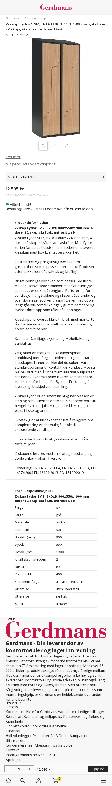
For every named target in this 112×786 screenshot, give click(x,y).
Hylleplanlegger (19, 735)
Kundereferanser (20, 745)
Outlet (64, 735)
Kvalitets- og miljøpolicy (43, 716)
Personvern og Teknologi (84, 716)
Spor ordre (39, 726)
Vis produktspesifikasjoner (31, 164)
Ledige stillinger (91, 711)
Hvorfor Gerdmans (41, 711)
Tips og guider (62, 745)
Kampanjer (79, 735)
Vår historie (67, 711)
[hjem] (13, 780)
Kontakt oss (15, 711)
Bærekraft (14, 716)
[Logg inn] (38, 780)
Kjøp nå (98, 769)
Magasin (42, 745)
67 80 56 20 (47, 754)
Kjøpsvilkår (58, 726)
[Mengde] (19, 769)
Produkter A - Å (45, 735)
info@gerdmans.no (21, 754)
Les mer (13, 156)
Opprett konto (18, 726)
